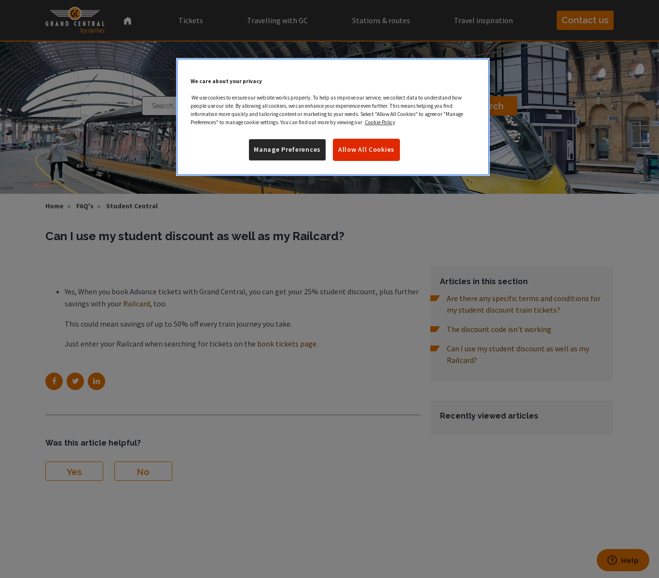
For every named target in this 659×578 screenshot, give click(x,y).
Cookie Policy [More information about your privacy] (380, 122)
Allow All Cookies (366, 149)
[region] (333, 117)
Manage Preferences (287, 149)
